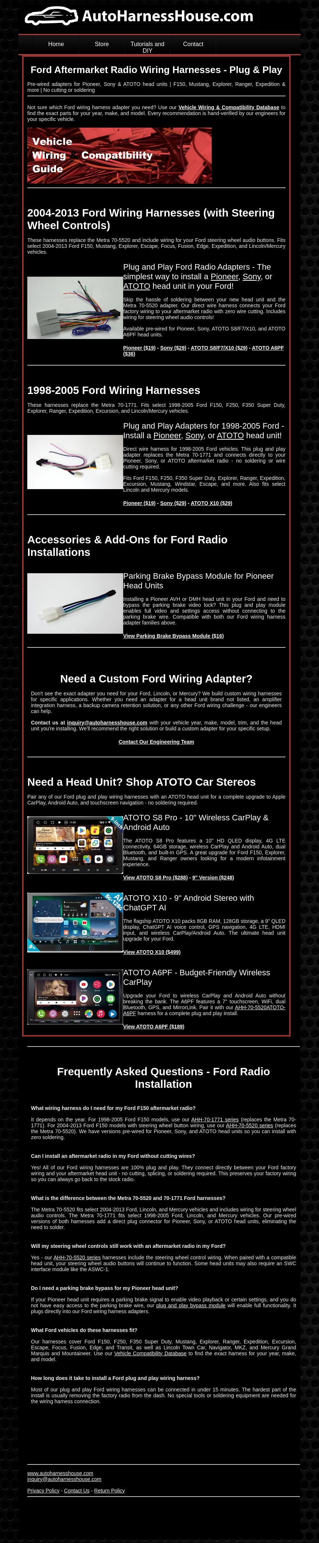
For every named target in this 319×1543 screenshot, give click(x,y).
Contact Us (77, 1491)
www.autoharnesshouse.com (60, 1473)
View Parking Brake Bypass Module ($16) (173, 636)
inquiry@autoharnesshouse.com (107, 723)
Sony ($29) (173, 348)
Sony (252, 276)
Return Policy (109, 1491)
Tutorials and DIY (147, 47)
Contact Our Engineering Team (156, 742)
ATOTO (136, 286)
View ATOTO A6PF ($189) (153, 1027)
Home (56, 44)
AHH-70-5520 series (249, 1125)
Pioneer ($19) (139, 348)
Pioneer (224, 276)
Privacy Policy (43, 1491)
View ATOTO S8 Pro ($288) (155, 878)
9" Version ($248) (213, 878)
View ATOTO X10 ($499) (152, 952)
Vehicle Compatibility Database (150, 1353)
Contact (193, 44)
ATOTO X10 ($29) (211, 503)
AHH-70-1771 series (215, 1119)
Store (102, 44)
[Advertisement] (161, 1516)
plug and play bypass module (191, 1305)
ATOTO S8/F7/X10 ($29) (219, 348)
